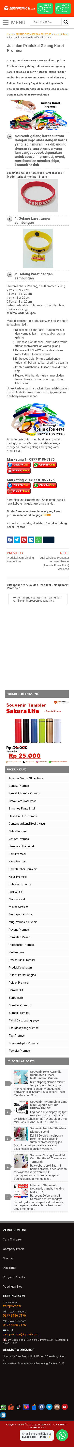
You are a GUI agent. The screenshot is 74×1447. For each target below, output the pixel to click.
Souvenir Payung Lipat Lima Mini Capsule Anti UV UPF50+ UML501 (48, 1105)
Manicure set (17, 899)
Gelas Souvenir (18, 831)
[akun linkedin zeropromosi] (3, 1415)
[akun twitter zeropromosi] (49, 1407)
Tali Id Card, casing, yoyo (24, 1020)
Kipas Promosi (18, 876)
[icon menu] (5, 22)
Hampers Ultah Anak (22, 846)
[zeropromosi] (20, 8)
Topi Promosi (17, 1035)
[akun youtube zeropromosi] (65, 1407)
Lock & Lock (16, 891)
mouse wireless (18, 907)
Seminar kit (16, 990)
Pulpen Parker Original (23, 975)
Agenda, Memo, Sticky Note (26, 778)
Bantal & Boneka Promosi (24, 793)
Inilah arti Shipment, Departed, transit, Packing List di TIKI (47, 1188)
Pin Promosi (16, 952)
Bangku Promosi (19, 785)
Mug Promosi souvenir (23, 922)
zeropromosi (12, 1306)
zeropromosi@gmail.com (20, 1334)
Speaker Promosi (19, 1005)
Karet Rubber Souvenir (23, 869)
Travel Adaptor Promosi (23, 1043)
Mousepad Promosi (21, 914)
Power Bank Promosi (22, 959)
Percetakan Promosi (21, 944)
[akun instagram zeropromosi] (57, 1407)
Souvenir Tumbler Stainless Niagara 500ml (48, 1130)
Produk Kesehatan (20, 967)
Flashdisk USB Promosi (23, 816)
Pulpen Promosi (19, 982)
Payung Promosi (19, 929)
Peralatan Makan (19, 937)
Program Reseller (14, 1277)
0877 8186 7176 (14, 1315)
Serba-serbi (16, 997)
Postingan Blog (12, 1286)
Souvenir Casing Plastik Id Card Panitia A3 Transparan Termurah (48, 1158)
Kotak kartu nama (20, 884)
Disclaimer (9, 1268)
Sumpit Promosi (19, 1012)
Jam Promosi (17, 854)
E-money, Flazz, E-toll (22, 808)
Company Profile (13, 1249)
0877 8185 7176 (14, 1325)
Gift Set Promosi (19, 838)
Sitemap (8, 1258)
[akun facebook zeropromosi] (41, 1407)
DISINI (47, 515)
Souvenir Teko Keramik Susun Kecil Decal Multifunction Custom (45, 1075)
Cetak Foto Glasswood (23, 801)
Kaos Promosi (17, 861)
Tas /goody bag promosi (24, 1028)
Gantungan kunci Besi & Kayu (27, 823)
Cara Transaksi (12, 1239)
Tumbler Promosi (19, 1050)
